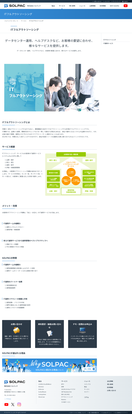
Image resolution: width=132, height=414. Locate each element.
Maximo (63, 399)
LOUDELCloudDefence (44, 384)
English (126, 1)
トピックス (87, 384)
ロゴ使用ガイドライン (121, 412)
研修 (62, 387)
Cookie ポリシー (107, 412)
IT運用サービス (108, 43)
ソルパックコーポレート (11, 21)
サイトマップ (116, 1)
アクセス (8, 399)
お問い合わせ (97, 1)
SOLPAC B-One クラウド (68, 389)
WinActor (41, 387)
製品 (53, 6)
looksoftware (42, 392)
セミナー (86, 392)
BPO (62, 384)
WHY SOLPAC (114, 6)
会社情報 (110, 381)
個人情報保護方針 (94, 412)
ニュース (82, 6)
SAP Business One (66, 392)
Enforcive (41, 389)
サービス (62, 6)
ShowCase (41, 397)
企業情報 (92, 6)
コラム (86, 397)
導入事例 (72, 6)
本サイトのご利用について (78, 412)
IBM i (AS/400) (65, 394)
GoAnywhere (42, 394)
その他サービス (65, 402)
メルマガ (107, 1)
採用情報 (103, 6)
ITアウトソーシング (109, 40)
